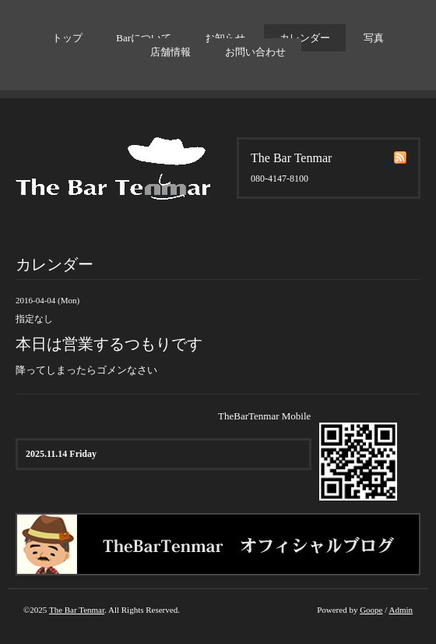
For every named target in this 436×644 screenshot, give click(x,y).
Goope (371, 609)
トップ (67, 38)
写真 (374, 38)
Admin (401, 609)
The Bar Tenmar (76, 609)
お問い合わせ (255, 52)
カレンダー (305, 38)
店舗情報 (170, 52)
